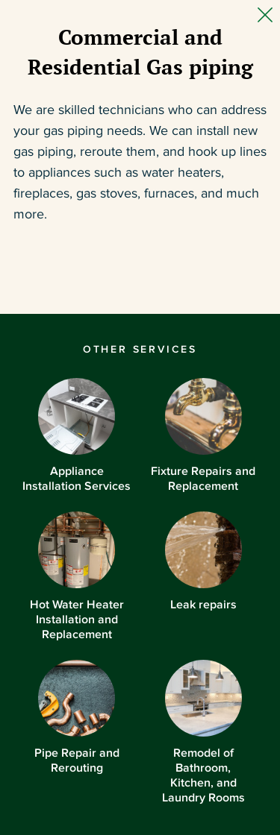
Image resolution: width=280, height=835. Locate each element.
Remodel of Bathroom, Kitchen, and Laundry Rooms (203, 732)
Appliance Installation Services (76, 435)
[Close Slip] (265, 14)
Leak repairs (203, 561)
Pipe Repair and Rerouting (76, 717)
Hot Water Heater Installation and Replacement (77, 575)
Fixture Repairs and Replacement (203, 435)
